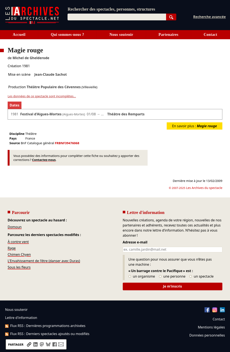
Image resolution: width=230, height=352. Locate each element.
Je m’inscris (172, 286)
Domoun (15, 227)
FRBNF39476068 (67, 143)
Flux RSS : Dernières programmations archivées (45, 325)
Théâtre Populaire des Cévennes (54, 87)
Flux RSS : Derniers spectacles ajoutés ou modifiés (47, 333)
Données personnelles (207, 335)
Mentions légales (211, 327)
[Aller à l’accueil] (32, 23)
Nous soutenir (121, 34)
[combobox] (117, 17)
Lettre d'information (21, 317)
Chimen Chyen (19, 254)
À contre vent (18, 241)
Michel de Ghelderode (31, 58)
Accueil (19, 34)
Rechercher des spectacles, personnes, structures (111, 9)
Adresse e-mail (135, 242)
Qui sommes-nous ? (67, 34)
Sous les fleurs (19, 267)
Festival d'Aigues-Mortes (41, 114)
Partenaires (168, 34)
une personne (172, 276)
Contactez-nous (44, 160)
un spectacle (201, 276)
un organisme (141, 276)
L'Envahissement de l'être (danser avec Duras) (44, 260)
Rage (12, 248)
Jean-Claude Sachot (50, 74)
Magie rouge (207, 126)
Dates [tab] (15, 105)
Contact (219, 319)
